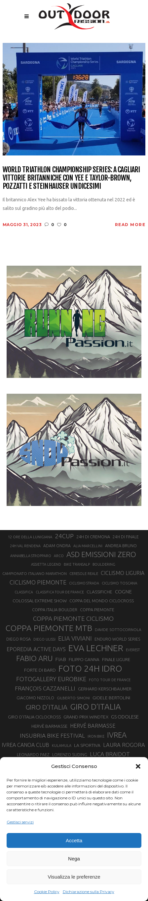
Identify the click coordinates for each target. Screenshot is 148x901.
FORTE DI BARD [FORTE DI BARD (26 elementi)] (40, 670)
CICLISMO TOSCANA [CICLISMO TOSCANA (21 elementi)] (119, 583)
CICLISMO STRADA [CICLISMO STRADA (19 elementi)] (84, 583)
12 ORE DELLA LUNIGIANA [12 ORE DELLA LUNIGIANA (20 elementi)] (30, 537)
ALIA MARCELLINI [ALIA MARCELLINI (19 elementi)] (87, 546)
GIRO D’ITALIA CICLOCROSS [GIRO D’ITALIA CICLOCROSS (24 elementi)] (34, 717)
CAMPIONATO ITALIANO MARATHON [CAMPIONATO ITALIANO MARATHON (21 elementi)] (34, 573)
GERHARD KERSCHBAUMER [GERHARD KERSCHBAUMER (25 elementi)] (104, 688)
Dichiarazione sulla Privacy (88, 891)
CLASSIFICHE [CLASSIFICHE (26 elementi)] (99, 591)
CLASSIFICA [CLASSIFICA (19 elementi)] (24, 592)
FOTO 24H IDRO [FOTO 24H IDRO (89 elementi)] (90, 668)
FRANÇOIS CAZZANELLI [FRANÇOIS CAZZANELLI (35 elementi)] (45, 688)
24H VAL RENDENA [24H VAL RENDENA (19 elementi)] (25, 546)
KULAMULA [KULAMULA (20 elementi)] (61, 746)
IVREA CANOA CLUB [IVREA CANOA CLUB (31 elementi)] (25, 745)
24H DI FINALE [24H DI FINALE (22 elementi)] (126, 537)
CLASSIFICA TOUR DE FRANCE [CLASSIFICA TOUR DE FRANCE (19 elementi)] (60, 592)
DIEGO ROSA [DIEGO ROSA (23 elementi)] (18, 639)
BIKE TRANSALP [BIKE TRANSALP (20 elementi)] (77, 564)
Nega (74, 858)
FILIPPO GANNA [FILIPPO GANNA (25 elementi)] (84, 659)
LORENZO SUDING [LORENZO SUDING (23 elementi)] (69, 754)
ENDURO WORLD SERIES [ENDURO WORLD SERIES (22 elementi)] (117, 639)
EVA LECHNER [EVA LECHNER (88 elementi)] (95, 648)
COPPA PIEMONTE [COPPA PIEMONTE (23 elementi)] (97, 609)
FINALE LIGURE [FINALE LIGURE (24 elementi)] (116, 659)
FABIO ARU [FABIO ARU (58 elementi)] (34, 658)
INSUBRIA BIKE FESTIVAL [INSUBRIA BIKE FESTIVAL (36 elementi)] (52, 735)
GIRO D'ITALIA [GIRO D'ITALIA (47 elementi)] (46, 707)
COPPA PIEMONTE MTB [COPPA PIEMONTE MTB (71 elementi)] (48, 628)
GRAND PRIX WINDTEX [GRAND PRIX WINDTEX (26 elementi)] (85, 716)
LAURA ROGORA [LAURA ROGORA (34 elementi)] (124, 745)
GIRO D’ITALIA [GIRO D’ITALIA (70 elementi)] (95, 706)
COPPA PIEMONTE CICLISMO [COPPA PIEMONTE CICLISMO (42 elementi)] (73, 618)
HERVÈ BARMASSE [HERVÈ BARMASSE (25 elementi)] (49, 726)
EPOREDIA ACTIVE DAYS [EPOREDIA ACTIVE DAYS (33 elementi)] (36, 649)
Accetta (74, 840)
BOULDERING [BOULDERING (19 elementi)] (103, 564)
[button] (138, 766)
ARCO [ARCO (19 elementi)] (59, 556)
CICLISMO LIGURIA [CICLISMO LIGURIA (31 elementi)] (122, 573)
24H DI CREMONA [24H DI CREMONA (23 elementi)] (93, 536)
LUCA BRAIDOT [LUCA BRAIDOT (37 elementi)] (110, 754)
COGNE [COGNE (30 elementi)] (123, 591)
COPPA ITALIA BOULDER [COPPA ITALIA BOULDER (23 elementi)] (54, 609)
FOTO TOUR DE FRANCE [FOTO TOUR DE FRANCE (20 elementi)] (109, 680)
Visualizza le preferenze (74, 877)
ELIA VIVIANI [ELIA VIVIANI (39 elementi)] (75, 638)
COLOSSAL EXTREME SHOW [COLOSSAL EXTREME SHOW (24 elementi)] (40, 600)
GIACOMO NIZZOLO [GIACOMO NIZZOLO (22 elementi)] (35, 698)
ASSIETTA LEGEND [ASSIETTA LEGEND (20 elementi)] (46, 564)
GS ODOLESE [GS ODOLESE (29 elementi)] (125, 716)
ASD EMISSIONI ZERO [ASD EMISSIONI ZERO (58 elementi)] (101, 554)
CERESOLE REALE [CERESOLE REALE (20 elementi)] (83, 574)
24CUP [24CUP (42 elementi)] (64, 536)
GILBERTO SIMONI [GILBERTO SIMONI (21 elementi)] (73, 698)
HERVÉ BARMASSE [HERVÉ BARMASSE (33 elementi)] (92, 726)
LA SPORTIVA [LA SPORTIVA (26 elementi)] (87, 745)
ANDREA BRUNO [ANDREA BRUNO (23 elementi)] (121, 545)
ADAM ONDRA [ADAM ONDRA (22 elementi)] (57, 546)
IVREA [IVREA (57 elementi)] (117, 735)
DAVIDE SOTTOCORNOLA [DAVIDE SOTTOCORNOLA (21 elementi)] (118, 629)
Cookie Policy (46, 891)
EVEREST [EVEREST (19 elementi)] (133, 650)
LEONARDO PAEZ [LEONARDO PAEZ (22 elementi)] (33, 754)
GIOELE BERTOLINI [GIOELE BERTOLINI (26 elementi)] (111, 697)
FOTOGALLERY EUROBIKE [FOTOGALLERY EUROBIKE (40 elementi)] (51, 679)
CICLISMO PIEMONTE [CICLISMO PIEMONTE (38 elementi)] (38, 582)
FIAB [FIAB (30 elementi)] (60, 659)
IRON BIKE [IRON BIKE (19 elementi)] (96, 736)
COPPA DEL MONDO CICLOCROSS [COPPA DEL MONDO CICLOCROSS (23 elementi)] (101, 600)
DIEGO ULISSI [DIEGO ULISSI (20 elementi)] (44, 639)
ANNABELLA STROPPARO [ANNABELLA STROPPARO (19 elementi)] (30, 556)
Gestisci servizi (20, 821)
